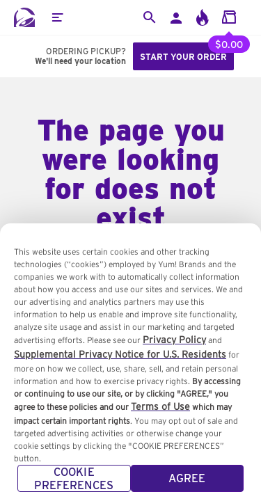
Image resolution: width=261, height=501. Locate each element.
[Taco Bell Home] (24, 17)
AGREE (187, 484)
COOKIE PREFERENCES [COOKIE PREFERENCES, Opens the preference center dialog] (73, 485)
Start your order (183, 56)
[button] (57, 17)
